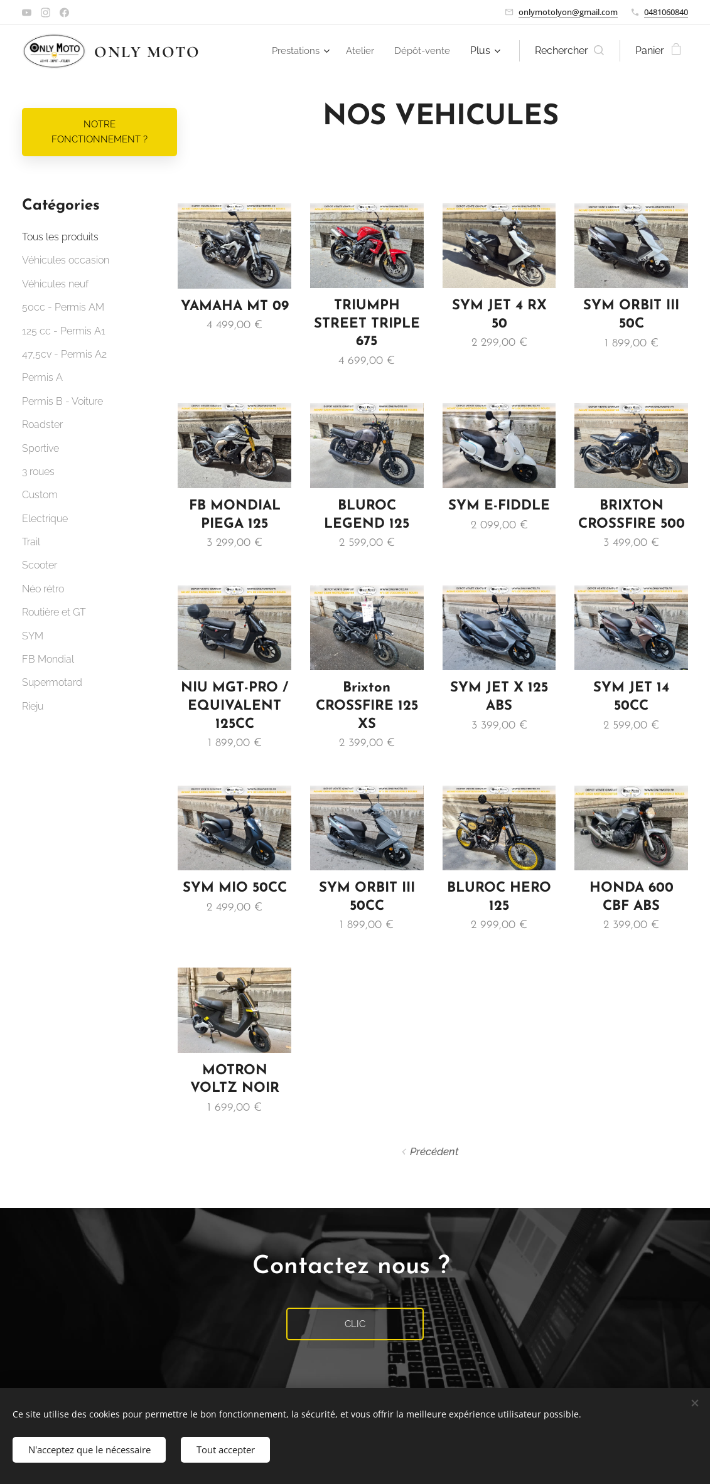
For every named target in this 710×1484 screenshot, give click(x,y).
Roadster (42, 424)
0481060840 (666, 12)
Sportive (40, 448)
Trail (31, 542)
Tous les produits (60, 237)
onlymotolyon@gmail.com (568, 12)
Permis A (42, 377)
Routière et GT (54, 612)
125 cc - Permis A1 (63, 331)
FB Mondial (48, 659)
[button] (569, 51)
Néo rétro (43, 589)
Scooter (39, 565)
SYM (32, 636)
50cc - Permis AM (63, 307)
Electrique (45, 519)
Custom (40, 495)
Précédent (434, 1151)
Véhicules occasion (65, 260)
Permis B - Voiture (62, 401)
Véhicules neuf (55, 284)
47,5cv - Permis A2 (64, 354)
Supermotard (52, 682)
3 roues (38, 472)
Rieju (32, 706)
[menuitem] (296, 51)
